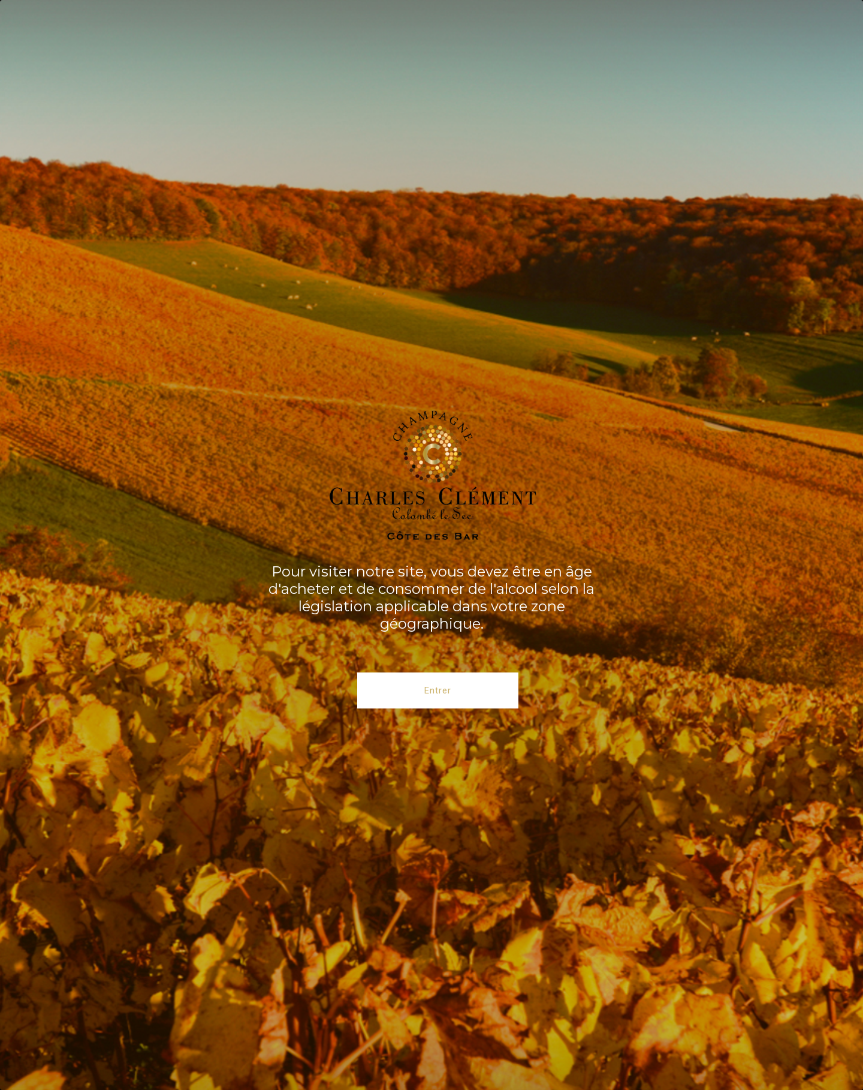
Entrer (437, 690)
